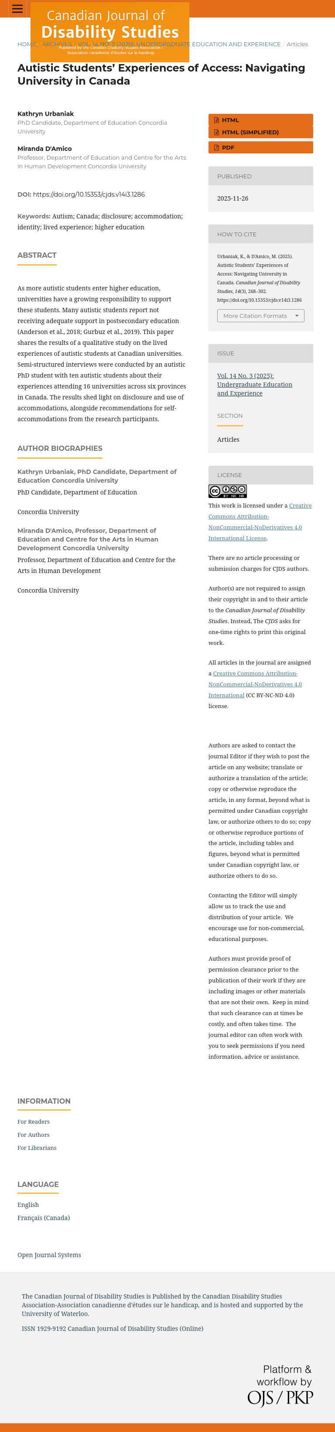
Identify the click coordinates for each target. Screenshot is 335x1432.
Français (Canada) (43, 1218)
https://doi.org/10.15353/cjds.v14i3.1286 (89, 194)
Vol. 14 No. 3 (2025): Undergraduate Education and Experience (179, 44)
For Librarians (37, 1148)
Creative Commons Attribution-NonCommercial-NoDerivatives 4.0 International (255, 684)
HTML (229, 119)
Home (26, 44)
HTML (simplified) (249, 132)
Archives (57, 44)
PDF (227, 147)
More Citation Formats (255, 315)
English (28, 1204)
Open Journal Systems (49, 1255)
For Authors (33, 1135)
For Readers (33, 1121)
